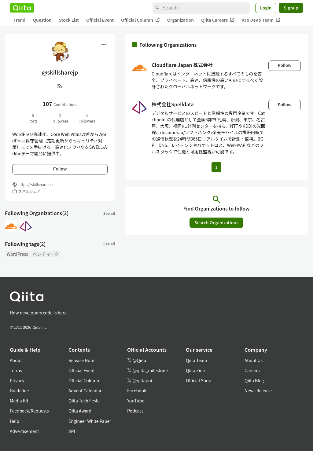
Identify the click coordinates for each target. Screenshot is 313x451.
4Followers (87, 118)
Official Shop (198, 380)
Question (42, 20)
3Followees (59, 118)
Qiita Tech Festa (84, 401)
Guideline (19, 390)
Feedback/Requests (29, 411)
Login (266, 8)
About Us (254, 360)
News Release (258, 390)
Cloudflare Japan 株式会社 (182, 64)
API (71, 431)
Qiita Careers (217, 20)
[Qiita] (22, 8)
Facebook (136, 390)
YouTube (135, 401)
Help (14, 421)
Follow (60, 169)
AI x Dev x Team (261, 20)
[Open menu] (104, 44)
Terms (16, 370)
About (16, 360)
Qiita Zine (195, 370)
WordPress (17, 254)
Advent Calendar (84, 390)
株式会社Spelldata (173, 104)
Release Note (81, 360)
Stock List (69, 20)
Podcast (135, 411)
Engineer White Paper (89, 421)
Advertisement (24, 431)
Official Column (140, 20)
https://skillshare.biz (35, 184)
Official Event (100, 20)
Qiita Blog (254, 380)
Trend (19, 20)
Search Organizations (216, 222)
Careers (252, 370)
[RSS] (60, 86)
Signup (291, 8)
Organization (180, 20)
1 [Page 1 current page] (216, 167)
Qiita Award (79, 411)
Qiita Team (196, 360)
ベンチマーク (46, 254)
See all (109, 213)
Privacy (17, 380)
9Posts (33, 118)
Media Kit (19, 401)
